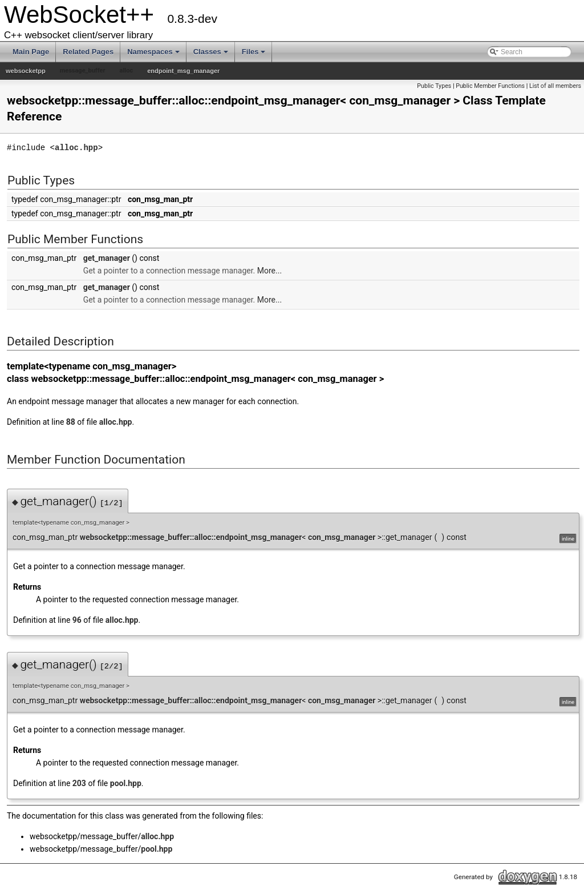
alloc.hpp (76, 147)
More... (269, 270)
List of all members (555, 86)
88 (70, 421)
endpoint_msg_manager (183, 70)
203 (79, 783)
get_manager (106, 258)
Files (254, 51)
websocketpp (26, 70)
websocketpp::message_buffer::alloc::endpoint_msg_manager (191, 537)
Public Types (434, 86)
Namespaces (153, 51)
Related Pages (88, 51)
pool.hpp (125, 783)
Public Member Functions (490, 86)
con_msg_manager (341, 537)
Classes (210, 51)
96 (77, 620)
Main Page (31, 51)
